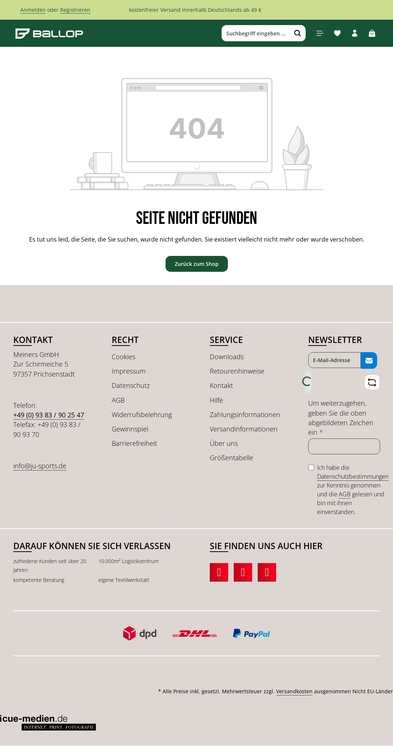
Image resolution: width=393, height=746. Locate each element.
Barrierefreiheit (134, 443)
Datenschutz (131, 385)
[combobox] (255, 33)
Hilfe (216, 400)
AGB (118, 400)
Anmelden (33, 9)
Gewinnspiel (130, 429)
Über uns (224, 443)
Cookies (123, 357)
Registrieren (75, 9)
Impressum (129, 371)
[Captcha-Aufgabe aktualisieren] (372, 383)
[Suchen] (297, 33)
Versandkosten (294, 691)
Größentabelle (231, 458)
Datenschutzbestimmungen (353, 477)
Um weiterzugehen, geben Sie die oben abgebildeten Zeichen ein (340, 418)
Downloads (227, 357)
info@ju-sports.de (39, 465)
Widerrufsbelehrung (142, 414)
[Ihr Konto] (354, 33)
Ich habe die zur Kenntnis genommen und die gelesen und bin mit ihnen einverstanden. (353, 490)
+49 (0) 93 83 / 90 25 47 (48, 415)
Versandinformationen (244, 429)
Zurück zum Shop (197, 263)
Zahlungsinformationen (245, 414)
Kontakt (221, 385)
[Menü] (320, 33)
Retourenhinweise (237, 371)
